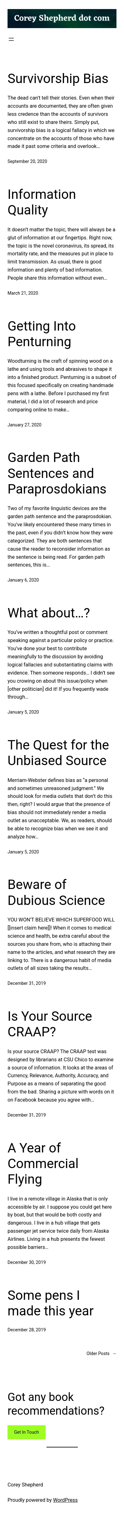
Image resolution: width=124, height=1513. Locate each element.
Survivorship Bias (58, 78)
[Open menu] (11, 39)
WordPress (65, 1500)
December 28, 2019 (27, 1329)
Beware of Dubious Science (56, 892)
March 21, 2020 (23, 293)
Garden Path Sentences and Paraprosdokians (57, 473)
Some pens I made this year (51, 1303)
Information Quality (42, 202)
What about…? (49, 613)
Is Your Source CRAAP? (50, 1024)
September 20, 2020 (27, 161)
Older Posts (101, 1353)
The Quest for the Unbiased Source (58, 752)
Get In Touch (26, 1432)
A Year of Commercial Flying (43, 1163)
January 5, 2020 (23, 712)
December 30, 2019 (27, 1262)
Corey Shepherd (25, 1485)
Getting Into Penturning (42, 333)
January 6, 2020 (23, 579)
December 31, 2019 (27, 983)
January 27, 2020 (24, 424)
